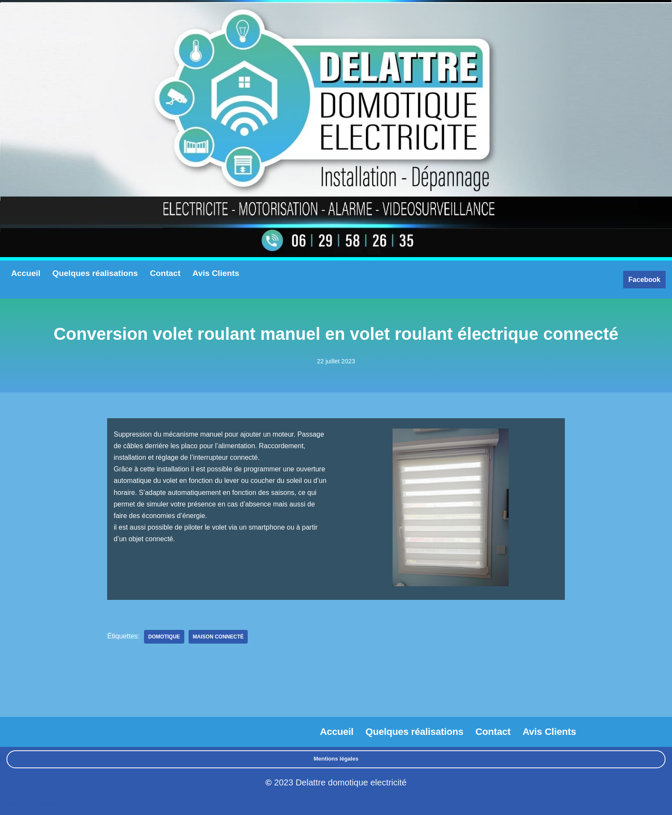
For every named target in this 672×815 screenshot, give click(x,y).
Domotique (164, 637)
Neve (14, 804)
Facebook (644, 279)
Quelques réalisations (95, 273)
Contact (165, 273)
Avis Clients (215, 273)
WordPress (86, 804)
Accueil (25, 273)
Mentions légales (336, 758)
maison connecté (218, 637)
